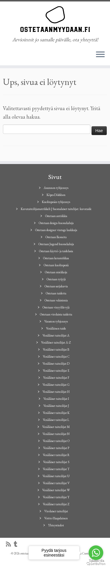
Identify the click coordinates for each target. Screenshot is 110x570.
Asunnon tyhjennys (56, 188)
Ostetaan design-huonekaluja (56, 223)
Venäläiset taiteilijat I (56, 399)
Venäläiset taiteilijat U (56, 476)
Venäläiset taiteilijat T (56, 469)
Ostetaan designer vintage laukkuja (56, 230)
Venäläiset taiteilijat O (56, 441)
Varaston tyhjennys (56, 321)
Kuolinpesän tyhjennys (56, 202)
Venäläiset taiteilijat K (56, 413)
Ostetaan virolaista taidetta (56, 314)
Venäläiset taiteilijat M (56, 427)
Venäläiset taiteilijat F (56, 378)
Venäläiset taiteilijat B (56, 349)
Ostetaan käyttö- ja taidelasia (56, 251)
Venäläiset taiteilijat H (56, 392)
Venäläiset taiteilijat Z (56, 504)
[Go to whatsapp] (96, 552)
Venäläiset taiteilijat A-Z (56, 342)
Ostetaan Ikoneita (56, 237)
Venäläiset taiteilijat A (56, 335)
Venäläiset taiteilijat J (56, 406)
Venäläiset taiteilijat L (56, 420)
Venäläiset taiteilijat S (56, 462)
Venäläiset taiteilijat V (56, 483)
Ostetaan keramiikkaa (56, 258)
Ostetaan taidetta (56, 293)
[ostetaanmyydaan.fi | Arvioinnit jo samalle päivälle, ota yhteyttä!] (55, 19)
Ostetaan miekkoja (56, 272)
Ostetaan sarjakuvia (56, 286)
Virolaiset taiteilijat (56, 511)
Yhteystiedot (56, 525)
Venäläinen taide (56, 328)
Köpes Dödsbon (56, 195)
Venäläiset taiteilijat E (56, 370)
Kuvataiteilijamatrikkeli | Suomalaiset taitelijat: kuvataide (56, 209)
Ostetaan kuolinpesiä (56, 265)
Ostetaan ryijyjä (56, 279)
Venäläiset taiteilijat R (56, 455)
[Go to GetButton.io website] (96, 564)
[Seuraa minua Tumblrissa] (17, 544)
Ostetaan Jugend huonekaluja (56, 244)
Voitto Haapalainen (56, 518)
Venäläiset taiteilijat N (56, 434)
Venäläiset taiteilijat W (56, 490)
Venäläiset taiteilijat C (56, 356)
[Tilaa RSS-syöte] (10, 544)
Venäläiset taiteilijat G (56, 385)
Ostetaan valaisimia (56, 300)
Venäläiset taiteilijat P (56, 448)
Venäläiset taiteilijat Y (56, 497)
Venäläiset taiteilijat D (56, 363)
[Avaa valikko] (100, 54)
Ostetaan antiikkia (56, 216)
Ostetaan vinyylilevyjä (56, 307)
